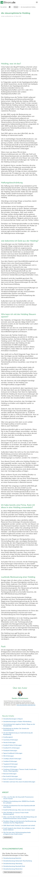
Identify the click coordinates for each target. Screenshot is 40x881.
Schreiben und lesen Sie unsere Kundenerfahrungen (19, 745)
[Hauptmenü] (36, 2)
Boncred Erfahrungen (9, 737)
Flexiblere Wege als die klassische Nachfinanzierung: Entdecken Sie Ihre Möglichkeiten (19, 785)
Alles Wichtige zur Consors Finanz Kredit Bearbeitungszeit (15, 777)
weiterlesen (7, 801)
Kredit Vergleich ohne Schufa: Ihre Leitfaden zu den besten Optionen (19, 792)
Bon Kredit (20, 865)
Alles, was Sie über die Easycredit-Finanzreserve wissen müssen (18, 761)
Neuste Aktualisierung (20, 875)
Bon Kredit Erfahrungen (10, 740)
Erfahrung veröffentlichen (20, 862)
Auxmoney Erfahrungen (10, 703)
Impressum (20, 849)
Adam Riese (20, 867)
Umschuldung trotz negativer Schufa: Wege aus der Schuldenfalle (19, 688)
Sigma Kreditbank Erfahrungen (12, 717)
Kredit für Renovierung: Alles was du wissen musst (19, 773)
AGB (20, 854)
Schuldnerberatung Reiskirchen (12, 832)
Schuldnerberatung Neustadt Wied (14, 830)
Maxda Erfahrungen (9, 706)
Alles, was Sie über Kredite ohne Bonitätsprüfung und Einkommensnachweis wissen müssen (20, 781)
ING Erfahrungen (8, 719)
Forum (20, 872)
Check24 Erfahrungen (10, 730)
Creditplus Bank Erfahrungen (12, 722)
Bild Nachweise (20, 857)
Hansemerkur (20, 870)
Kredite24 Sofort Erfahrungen (12, 709)
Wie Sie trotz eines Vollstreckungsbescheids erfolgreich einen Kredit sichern (17, 797)
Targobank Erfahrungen (10, 727)
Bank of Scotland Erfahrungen (12, 743)
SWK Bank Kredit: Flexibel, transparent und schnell (19, 789)
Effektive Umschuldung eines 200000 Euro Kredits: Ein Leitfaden (19, 765)
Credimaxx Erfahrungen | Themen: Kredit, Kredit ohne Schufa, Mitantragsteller (19, 733)
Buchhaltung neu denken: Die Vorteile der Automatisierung (16, 693)
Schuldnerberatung (20, 860)
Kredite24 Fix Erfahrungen (11, 711)
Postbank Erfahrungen (10, 714)
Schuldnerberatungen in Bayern (13, 682)
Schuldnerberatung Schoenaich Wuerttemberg (17, 824)
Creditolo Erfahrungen (10, 725)
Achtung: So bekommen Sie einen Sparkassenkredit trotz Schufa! (19, 770)
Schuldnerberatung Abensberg (12, 827)
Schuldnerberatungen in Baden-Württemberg (17, 685)
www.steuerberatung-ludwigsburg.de (26, 668)
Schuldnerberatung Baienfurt (12, 822)
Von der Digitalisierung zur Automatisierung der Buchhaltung (18, 697)
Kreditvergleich (8, 701)
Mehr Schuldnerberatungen (12, 836)
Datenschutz (20, 852)
